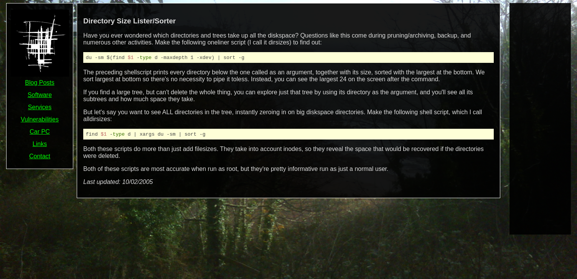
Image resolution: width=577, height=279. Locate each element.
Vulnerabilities (40, 119)
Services (39, 107)
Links (40, 144)
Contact (39, 156)
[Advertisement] (540, 118)
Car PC (39, 131)
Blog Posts (39, 82)
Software (40, 95)
